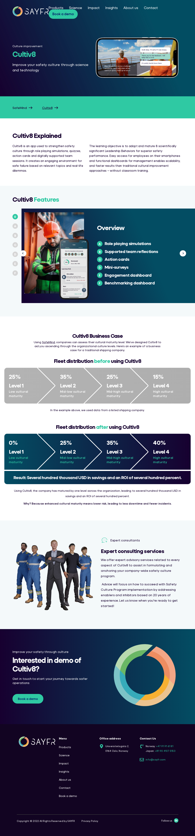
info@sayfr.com (156, 759)
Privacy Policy (90, 820)
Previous (23, 253)
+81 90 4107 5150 (165, 750)
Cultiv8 (47, 108)
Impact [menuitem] (94, 8)
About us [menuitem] (130, 8)
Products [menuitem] (56, 8)
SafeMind (19, 108)
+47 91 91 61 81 (164, 746)
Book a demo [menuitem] (63, 14)
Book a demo (28, 699)
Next (180, 253)
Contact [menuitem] (151, 8)
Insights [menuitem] (111, 8)
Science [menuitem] (75, 8)
